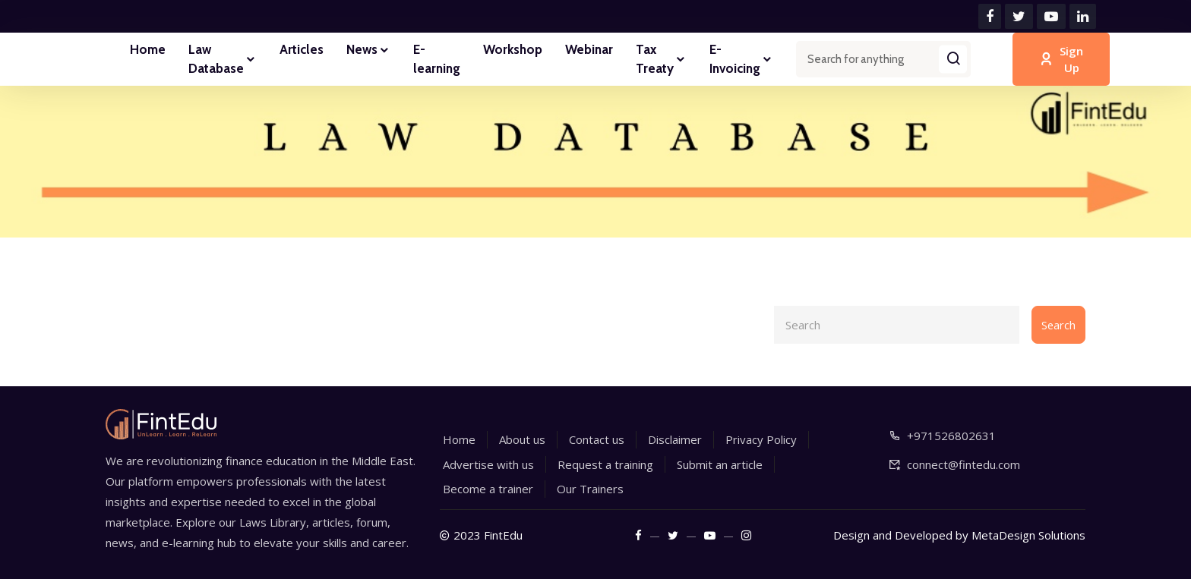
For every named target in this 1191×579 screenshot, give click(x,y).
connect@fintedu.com (963, 464)
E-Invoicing (741, 59)
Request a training (605, 464)
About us (522, 439)
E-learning (436, 59)
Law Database (222, 59)
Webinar (589, 49)
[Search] (896, 325)
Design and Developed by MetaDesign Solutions (959, 535)
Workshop (512, 49)
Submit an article (720, 464)
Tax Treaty (661, 59)
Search (1058, 324)
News (368, 51)
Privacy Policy (761, 439)
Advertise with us (488, 464)
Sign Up (1061, 59)
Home (148, 49)
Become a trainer (488, 488)
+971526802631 (951, 435)
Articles (302, 49)
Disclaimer (675, 439)
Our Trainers (590, 488)
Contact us (596, 439)
